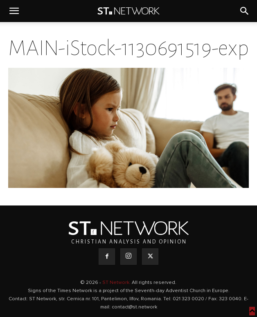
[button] (14, 11)
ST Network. (117, 282)
